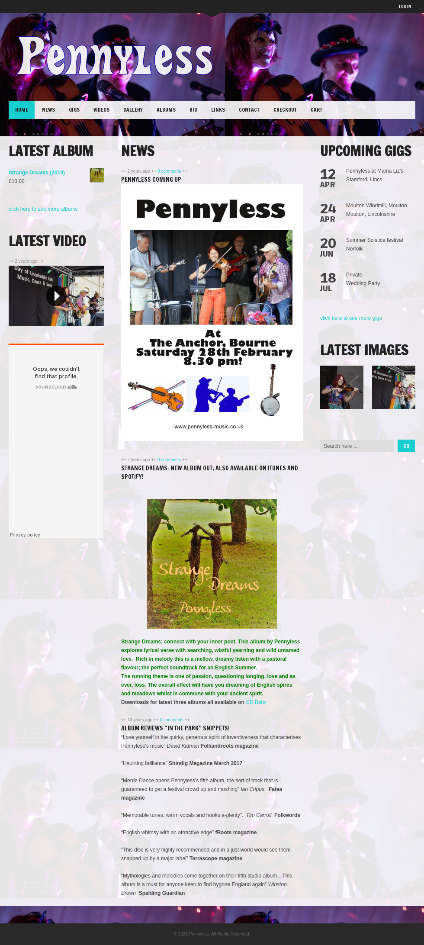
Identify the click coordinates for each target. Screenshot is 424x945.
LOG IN (405, 6)
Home (21, 109)
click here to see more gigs (351, 318)
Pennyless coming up (151, 179)
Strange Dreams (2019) (56, 172)
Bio (193, 109)
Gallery (133, 109)
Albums (166, 109)
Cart (316, 109)
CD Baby (255, 702)
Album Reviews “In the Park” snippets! (175, 728)
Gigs (74, 109)
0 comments (169, 171)
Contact (249, 109)
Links (218, 109)
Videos (101, 109)
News (48, 109)
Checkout (285, 109)
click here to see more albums (43, 209)
